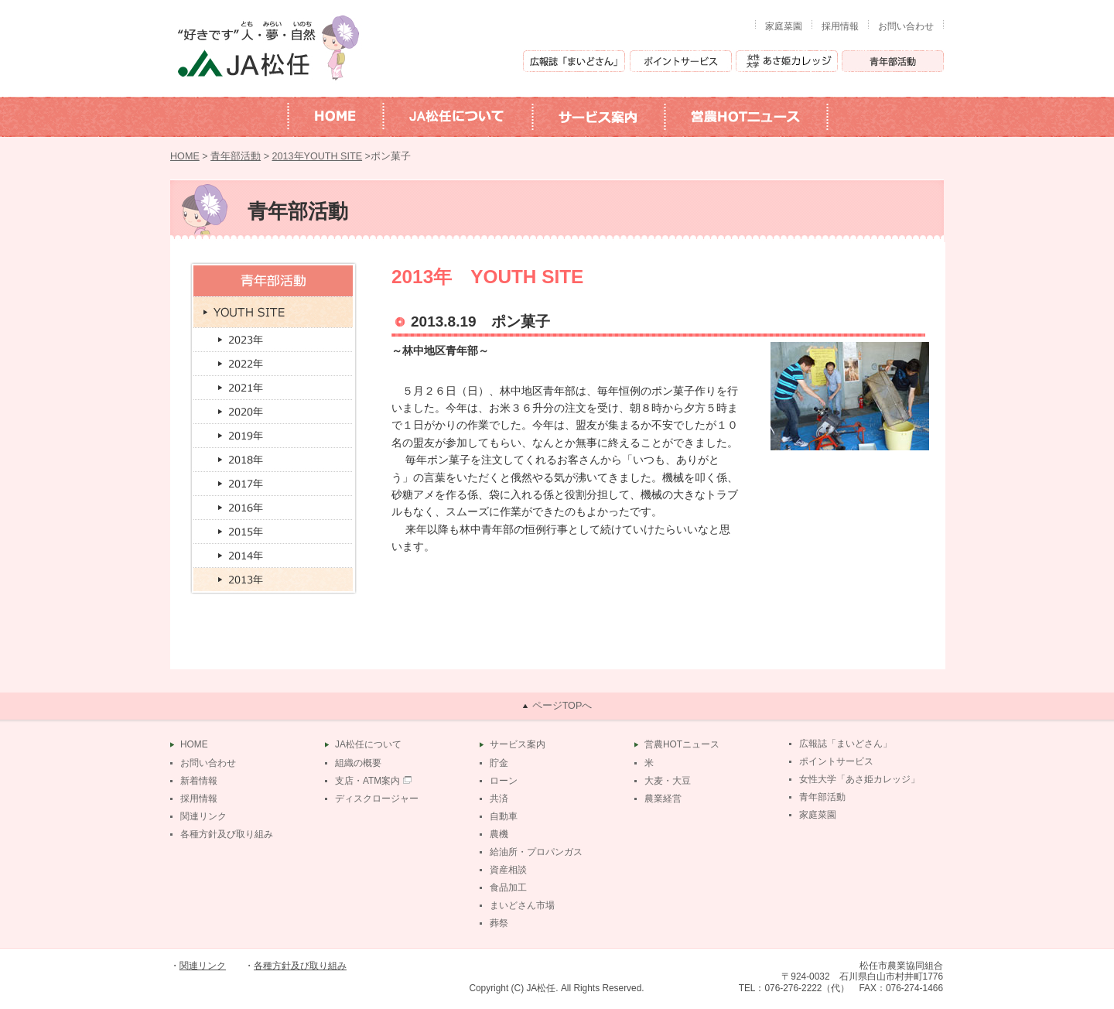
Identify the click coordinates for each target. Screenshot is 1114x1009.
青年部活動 (235, 156)
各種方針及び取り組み (226, 834)
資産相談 (508, 869)
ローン (504, 780)
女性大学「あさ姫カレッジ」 (859, 779)
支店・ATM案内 (367, 780)
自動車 (504, 816)
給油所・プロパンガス (536, 852)
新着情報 (198, 780)
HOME (185, 156)
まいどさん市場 (522, 905)
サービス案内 (517, 744)
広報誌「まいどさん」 (845, 743)
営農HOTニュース (681, 744)
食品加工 (508, 887)
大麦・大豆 (667, 780)
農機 (499, 834)
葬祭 (499, 923)
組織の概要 (358, 763)
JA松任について (368, 744)
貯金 (499, 763)
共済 (499, 798)
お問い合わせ (906, 26)
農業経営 (663, 798)
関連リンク (203, 816)
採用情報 (840, 26)
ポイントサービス (836, 761)
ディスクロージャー (377, 798)
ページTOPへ (562, 705)
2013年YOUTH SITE (317, 156)
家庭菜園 (783, 26)
